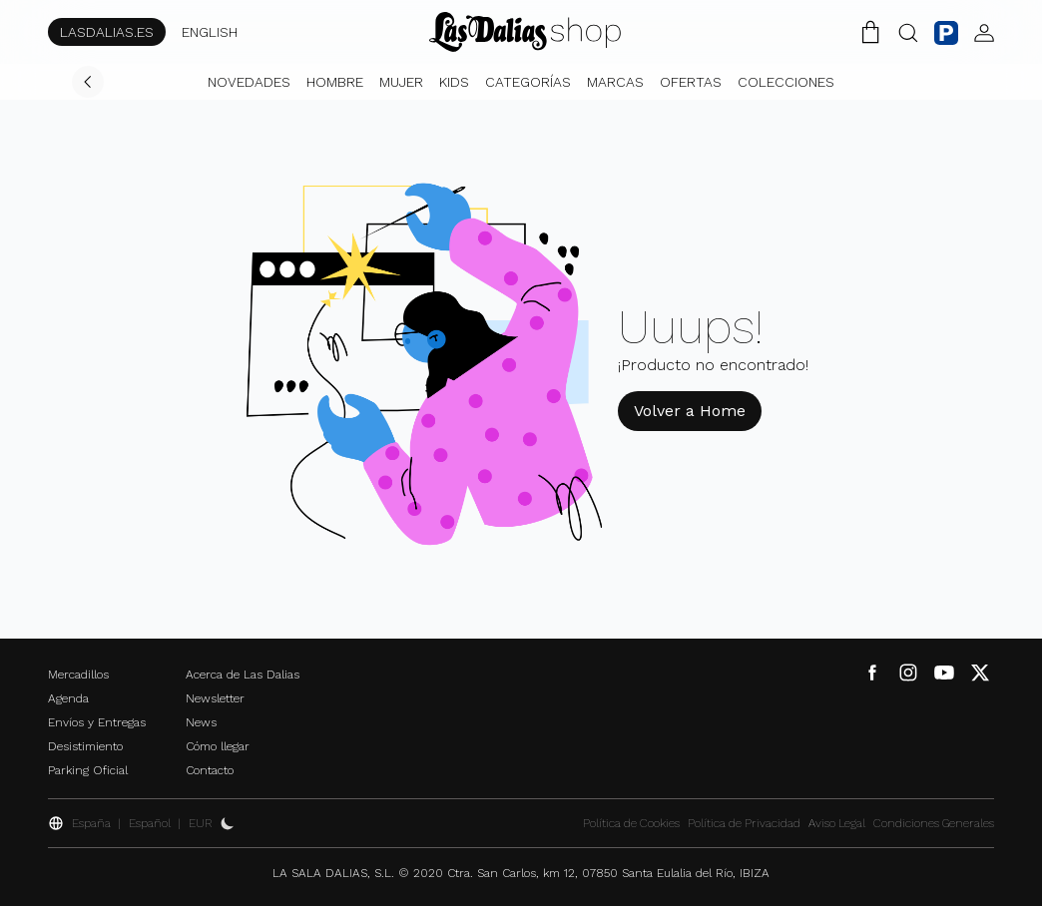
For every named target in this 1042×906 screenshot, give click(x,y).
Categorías (528, 82)
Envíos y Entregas (97, 722)
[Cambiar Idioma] (525, 32)
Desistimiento (85, 746)
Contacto (210, 770)
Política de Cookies (631, 823)
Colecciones (786, 82)
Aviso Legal (836, 823)
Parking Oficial (88, 770)
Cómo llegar (218, 746)
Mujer (401, 82)
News (201, 722)
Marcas (615, 82)
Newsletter (215, 698)
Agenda (68, 698)
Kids (454, 82)
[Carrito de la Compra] (870, 32)
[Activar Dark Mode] (228, 823)
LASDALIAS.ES (107, 32)
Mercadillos (78, 674)
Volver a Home (690, 410)
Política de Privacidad (744, 823)
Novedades (249, 82)
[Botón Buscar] (908, 32)
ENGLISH (210, 32)
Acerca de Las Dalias (242, 674)
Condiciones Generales (933, 823)
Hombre (334, 82)
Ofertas (691, 82)
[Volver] (88, 82)
